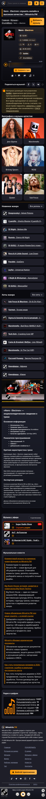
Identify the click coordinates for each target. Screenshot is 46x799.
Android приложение (23, 772)
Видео (6, 759)
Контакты (28, 766)
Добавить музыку (36, 21)
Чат (5, 766)
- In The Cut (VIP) (21, 350)
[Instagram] (25, 779)
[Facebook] (30, 779)
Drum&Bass (7, 23)
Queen (12, 197)
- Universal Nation (19, 270)
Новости (28, 762)
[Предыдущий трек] (17, 794)
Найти (30, 3)
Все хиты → (37, 294)
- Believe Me (17, 229)
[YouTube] (21, 779)
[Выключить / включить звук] (43, 790)
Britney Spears (12, 169)
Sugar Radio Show (24, 524)
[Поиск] (19, 3)
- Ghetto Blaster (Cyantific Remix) (26, 221)
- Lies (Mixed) (25, 342)
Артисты (28, 759)
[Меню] (42, 3)
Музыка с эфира (31, 755)
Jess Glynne (12, 141)
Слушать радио (23, 527)
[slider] (25, 65)
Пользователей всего (25, 699)
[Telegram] (16, 779)
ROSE (34, 169)
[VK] (34, 779)
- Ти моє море (18, 309)
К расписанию (36, 518)
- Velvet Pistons (20, 213)
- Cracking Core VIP (21, 334)
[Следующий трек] (28, 794)
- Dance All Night (19, 237)
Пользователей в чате (26, 702)
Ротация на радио (11, 751)
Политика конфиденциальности (19, 784)
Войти (36, 3)
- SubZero (16, 261)
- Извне (17, 374)
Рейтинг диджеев (11, 762)
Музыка (14, 20)
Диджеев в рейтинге (25, 710)
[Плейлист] (43, 795)
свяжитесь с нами (33, 106)
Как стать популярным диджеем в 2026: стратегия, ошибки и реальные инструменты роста (22, 668)
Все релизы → (36, 206)
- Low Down (23, 253)
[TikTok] (12, 779)
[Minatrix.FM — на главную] (3, 3)
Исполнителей (22, 713)
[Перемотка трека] (29, 535)
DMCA (35, 784)
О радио (28, 751)
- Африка (17, 366)
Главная (5, 20)
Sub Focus (34, 197)
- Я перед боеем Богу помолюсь (26, 245)
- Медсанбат (18, 286)
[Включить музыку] (23, 794)
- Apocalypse (23, 278)
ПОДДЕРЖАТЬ (30, 747)
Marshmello (34, 141)
